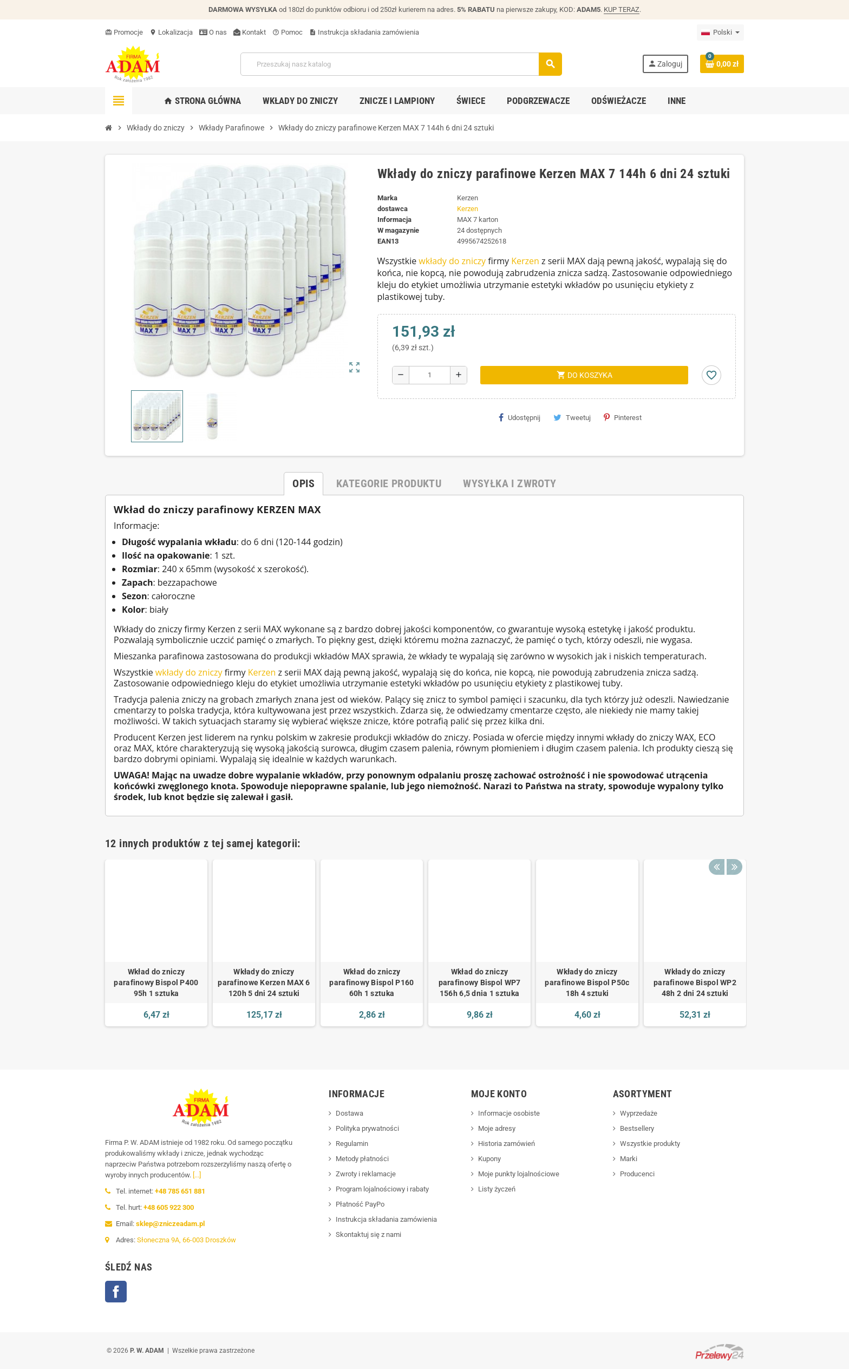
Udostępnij (519, 417)
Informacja (394, 219)
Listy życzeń (496, 1189)
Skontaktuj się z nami (368, 1234)
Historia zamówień (506, 1143)
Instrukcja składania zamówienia (364, 32)
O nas (213, 32)
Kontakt (249, 32)
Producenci (637, 1174)
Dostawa (349, 1113)
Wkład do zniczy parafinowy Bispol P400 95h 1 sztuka (156, 982)
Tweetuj (572, 417)
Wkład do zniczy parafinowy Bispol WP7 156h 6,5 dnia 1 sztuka (480, 982)
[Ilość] (429, 375)
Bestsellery (637, 1128)
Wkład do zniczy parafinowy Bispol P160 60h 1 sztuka (371, 982)
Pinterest (623, 417)
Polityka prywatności (367, 1128)
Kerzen (467, 209)
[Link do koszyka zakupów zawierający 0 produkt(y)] (722, 64)
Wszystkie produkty (650, 1143)
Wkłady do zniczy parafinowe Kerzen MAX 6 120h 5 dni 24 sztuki (264, 982)
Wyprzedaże (638, 1113)
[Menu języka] (720, 32)
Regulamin (352, 1143)
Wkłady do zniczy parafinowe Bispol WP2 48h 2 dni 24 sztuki (695, 982)
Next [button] (733, 849)
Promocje (124, 32)
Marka (387, 198)
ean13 (388, 241)
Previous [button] (716, 849)
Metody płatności (362, 1159)
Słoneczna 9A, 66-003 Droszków (186, 1240)
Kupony (489, 1159)
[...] (197, 1175)
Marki (628, 1159)
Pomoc (287, 32)
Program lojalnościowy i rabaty (382, 1189)
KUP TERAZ (621, 9)
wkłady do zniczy (452, 261)
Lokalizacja (171, 32)
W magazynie (398, 230)
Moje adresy (496, 1128)
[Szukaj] (400, 64)
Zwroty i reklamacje (366, 1174)
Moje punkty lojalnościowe (518, 1174)
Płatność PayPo (360, 1204)
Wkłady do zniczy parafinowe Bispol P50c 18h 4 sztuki (587, 982)
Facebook (116, 1291)
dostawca (392, 209)
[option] (156, 943)
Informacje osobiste (509, 1113)
